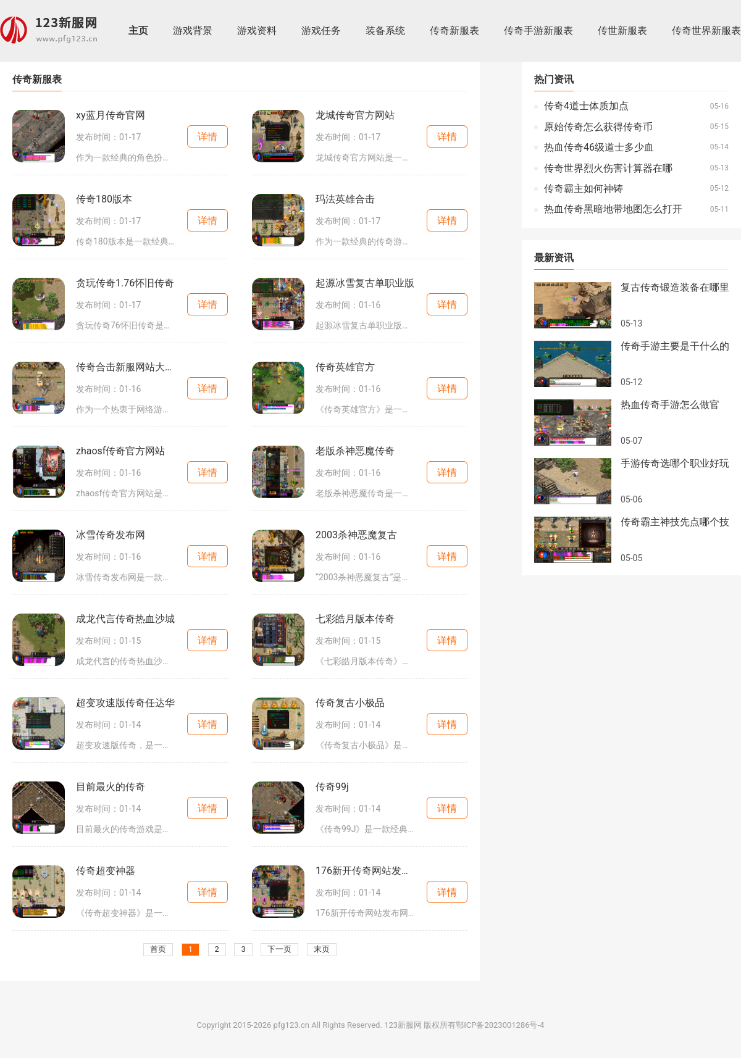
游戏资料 (257, 30)
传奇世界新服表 (706, 30)
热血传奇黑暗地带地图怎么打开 (613, 209)
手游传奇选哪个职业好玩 (675, 463)
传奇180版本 (104, 199)
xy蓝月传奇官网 (110, 115)
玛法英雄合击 (345, 199)
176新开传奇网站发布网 (366, 871)
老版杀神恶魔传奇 (355, 451)
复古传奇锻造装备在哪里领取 (675, 287)
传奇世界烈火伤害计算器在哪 (608, 168)
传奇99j (332, 787)
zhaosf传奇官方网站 (120, 451)
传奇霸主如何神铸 (583, 188)
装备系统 (385, 30)
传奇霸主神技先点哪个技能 (675, 522)
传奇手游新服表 (538, 30)
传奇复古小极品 (350, 703)
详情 (207, 137)
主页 (138, 30)
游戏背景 (192, 30)
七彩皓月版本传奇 (355, 619)
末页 (322, 949)
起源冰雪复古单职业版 (365, 283)
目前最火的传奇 (110, 787)
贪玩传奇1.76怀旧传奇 (125, 283)
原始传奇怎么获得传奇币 (598, 127)
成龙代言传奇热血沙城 (125, 619)
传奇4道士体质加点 (586, 106)
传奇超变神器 (105, 871)
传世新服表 (622, 30)
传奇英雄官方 (345, 367)
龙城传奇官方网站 (355, 115)
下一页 (279, 949)
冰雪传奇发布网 (110, 535)
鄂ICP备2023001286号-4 (500, 1025)
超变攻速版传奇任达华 (125, 703)
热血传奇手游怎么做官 (670, 404)
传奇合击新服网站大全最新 (126, 367)
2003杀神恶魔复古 (356, 535)
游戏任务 (321, 30)
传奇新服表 (454, 30)
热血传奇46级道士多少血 (599, 147)
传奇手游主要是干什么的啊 (675, 346)
